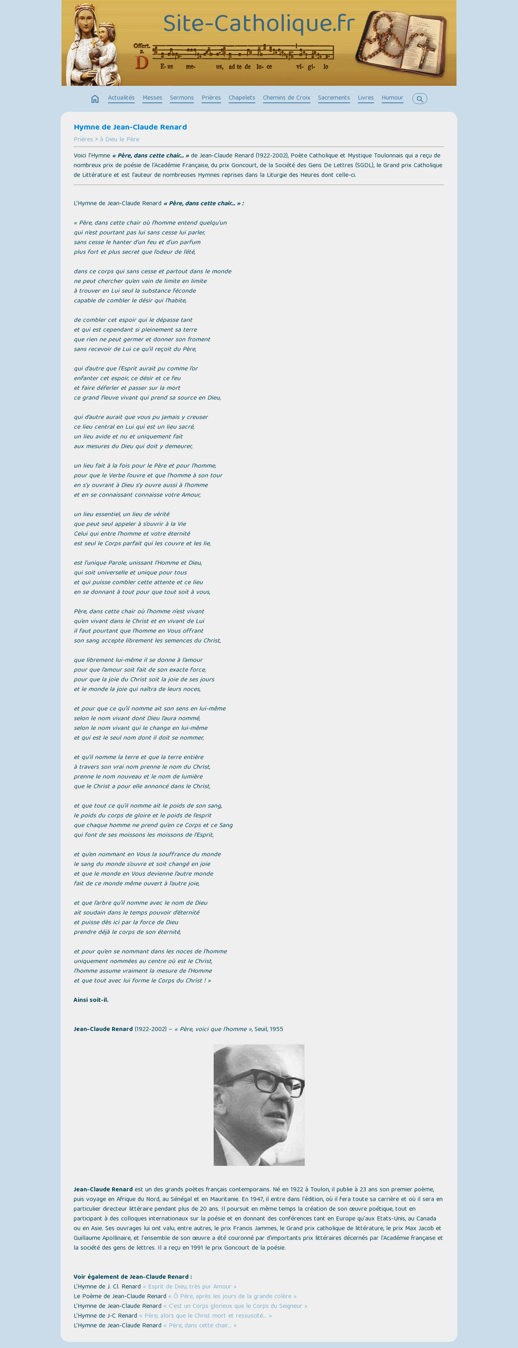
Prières (211, 98)
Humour (392, 98)
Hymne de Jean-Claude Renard (130, 128)
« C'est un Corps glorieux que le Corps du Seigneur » (235, 1306)
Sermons (182, 98)
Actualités (121, 98)
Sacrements (334, 98)
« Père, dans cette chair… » (200, 1326)
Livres (366, 98)
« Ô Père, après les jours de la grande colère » (232, 1297)
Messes (152, 98)
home (95, 99)
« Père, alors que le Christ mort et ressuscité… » (205, 1316)
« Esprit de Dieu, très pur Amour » (190, 1287)
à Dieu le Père (119, 140)
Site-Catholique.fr (259, 25)
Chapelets (242, 98)
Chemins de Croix (286, 98)
